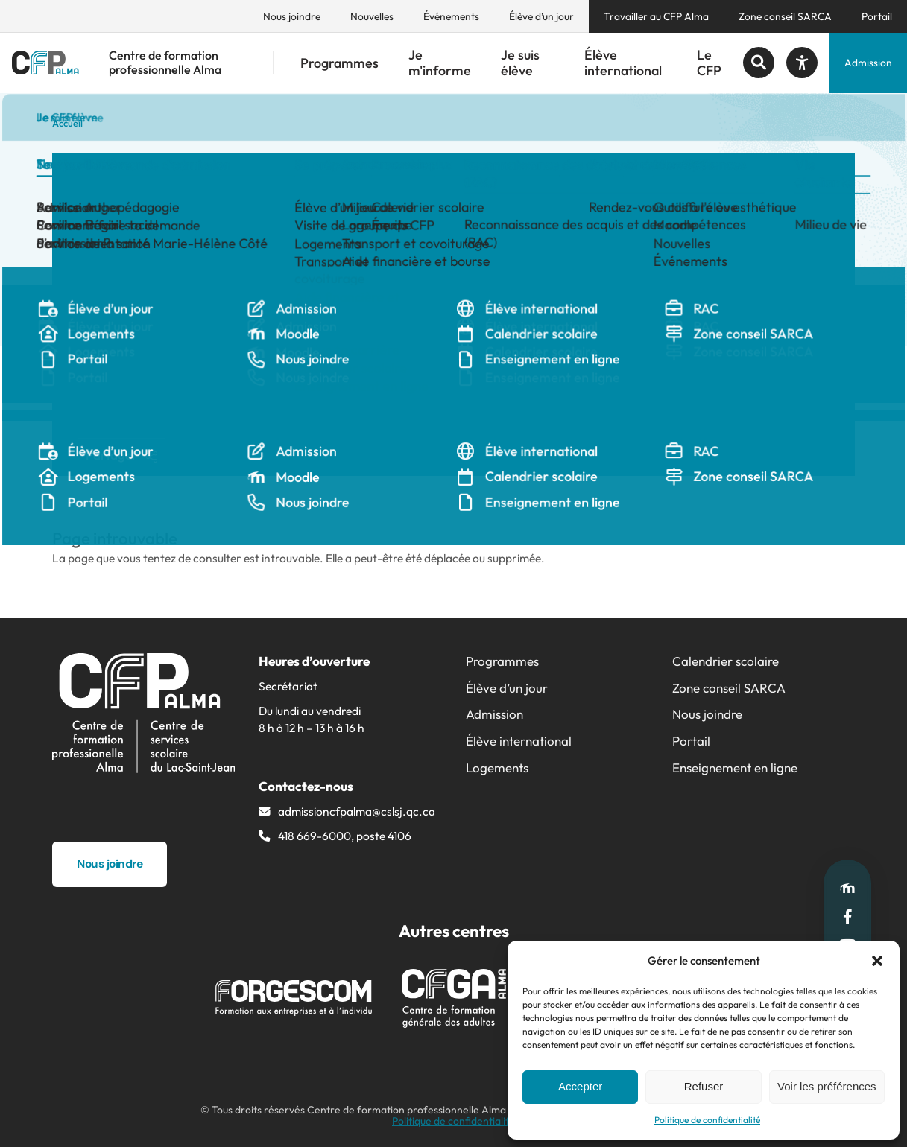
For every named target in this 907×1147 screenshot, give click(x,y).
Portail (877, 16)
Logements (497, 767)
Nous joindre (291, 16)
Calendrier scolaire (725, 661)
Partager (121, 455)
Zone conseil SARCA (785, 16)
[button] (877, 960)
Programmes (339, 63)
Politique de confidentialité (707, 1119)
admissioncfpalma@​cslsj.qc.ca (356, 811)
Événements (451, 16)
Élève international (623, 63)
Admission (868, 62)
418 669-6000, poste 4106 (344, 835)
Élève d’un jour (541, 16)
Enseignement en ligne (734, 767)
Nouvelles (372, 16)
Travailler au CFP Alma (656, 16)
